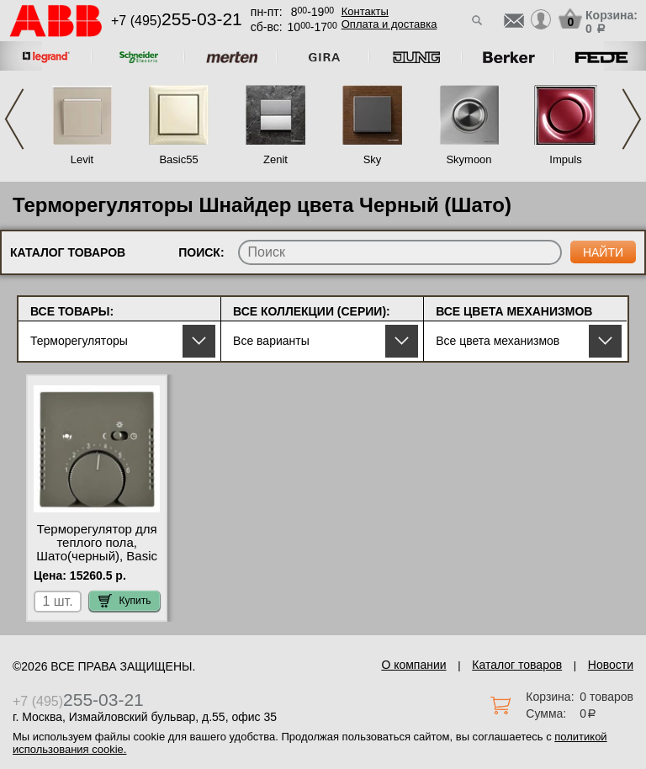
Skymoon (468, 159)
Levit (82, 159)
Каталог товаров (517, 664)
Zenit (275, 159)
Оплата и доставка (389, 24)
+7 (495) (176, 20)
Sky (372, 159)
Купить (124, 600)
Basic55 (178, 159)
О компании (413, 664)
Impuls (565, 159)
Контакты (365, 11)
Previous (14, 119)
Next (632, 119)
